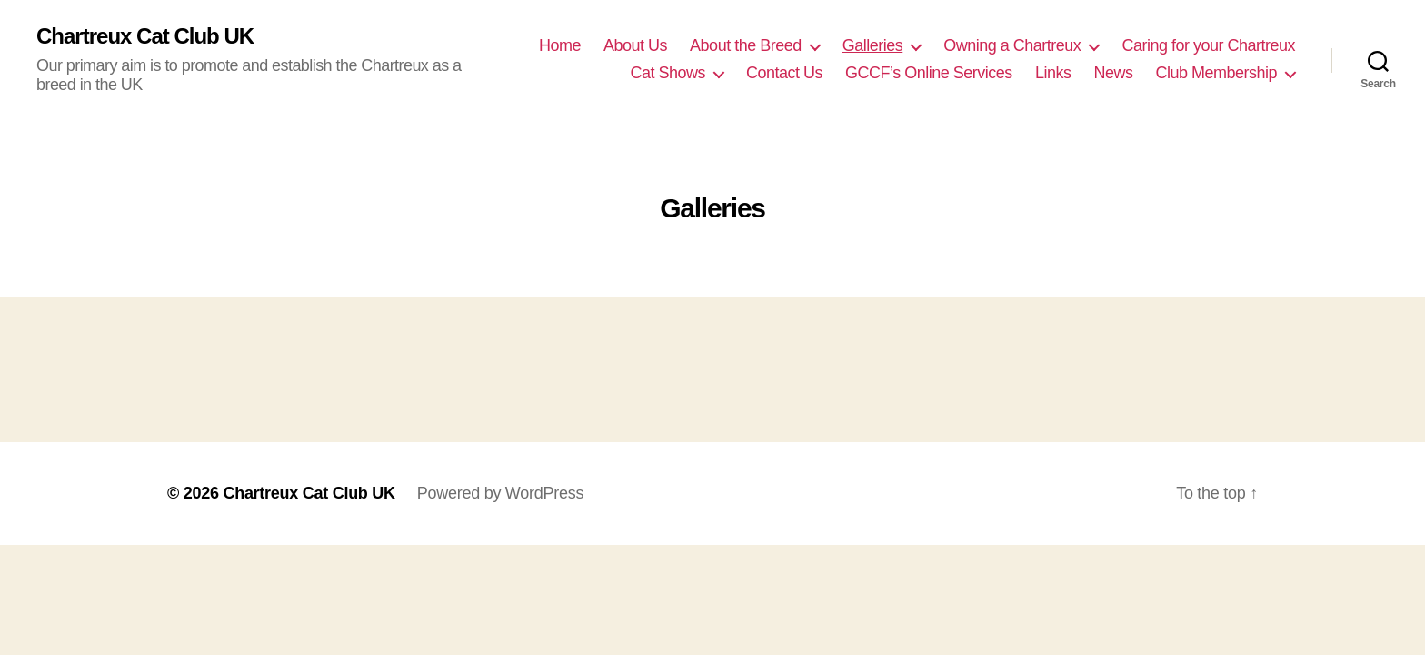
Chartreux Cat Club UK (145, 36)
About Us (635, 45)
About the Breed (746, 45)
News (1112, 73)
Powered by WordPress (500, 493)
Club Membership (1216, 73)
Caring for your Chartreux (1208, 45)
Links (1053, 73)
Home (560, 45)
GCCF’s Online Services (928, 73)
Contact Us (784, 73)
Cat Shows (667, 73)
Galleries (872, 45)
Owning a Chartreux (1012, 45)
